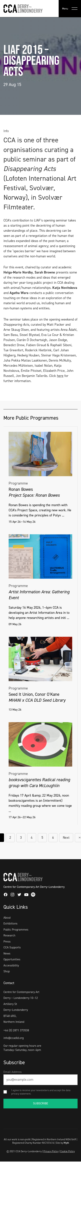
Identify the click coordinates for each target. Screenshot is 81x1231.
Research (9, 935)
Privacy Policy (50, 1151)
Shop (6, 971)
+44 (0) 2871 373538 (16, 1030)
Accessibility (11, 965)
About (7, 918)
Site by (62, 1142)
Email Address (12, 1072)
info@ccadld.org (13, 1038)
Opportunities (11, 959)
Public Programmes (15, 930)
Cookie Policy (67, 1151)
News (6, 953)
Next (66, 837)
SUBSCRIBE (40, 1103)
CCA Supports (12, 947)
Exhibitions (10, 923)
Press (7, 941)
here (60, 376)
